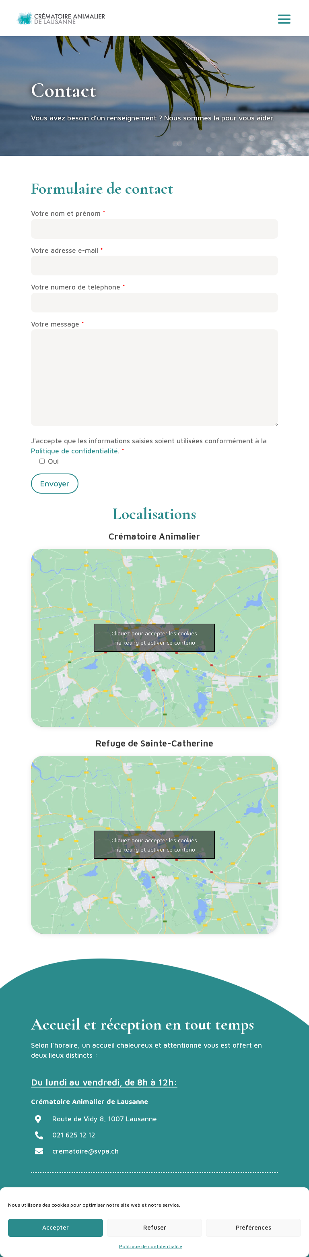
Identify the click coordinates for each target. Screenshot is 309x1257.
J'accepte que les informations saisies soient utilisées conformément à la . (149, 451)
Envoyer (55, 483)
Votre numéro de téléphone (154, 294)
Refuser (154, 1227)
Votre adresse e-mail (154, 258)
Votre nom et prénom (154, 221)
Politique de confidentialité (150, 1246)
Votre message (154, 374)
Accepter (55, 1227)
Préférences (253, 1227)
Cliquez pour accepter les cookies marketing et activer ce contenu (154, 638)
